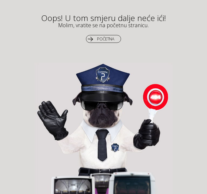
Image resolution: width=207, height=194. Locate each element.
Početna (105, 38)
